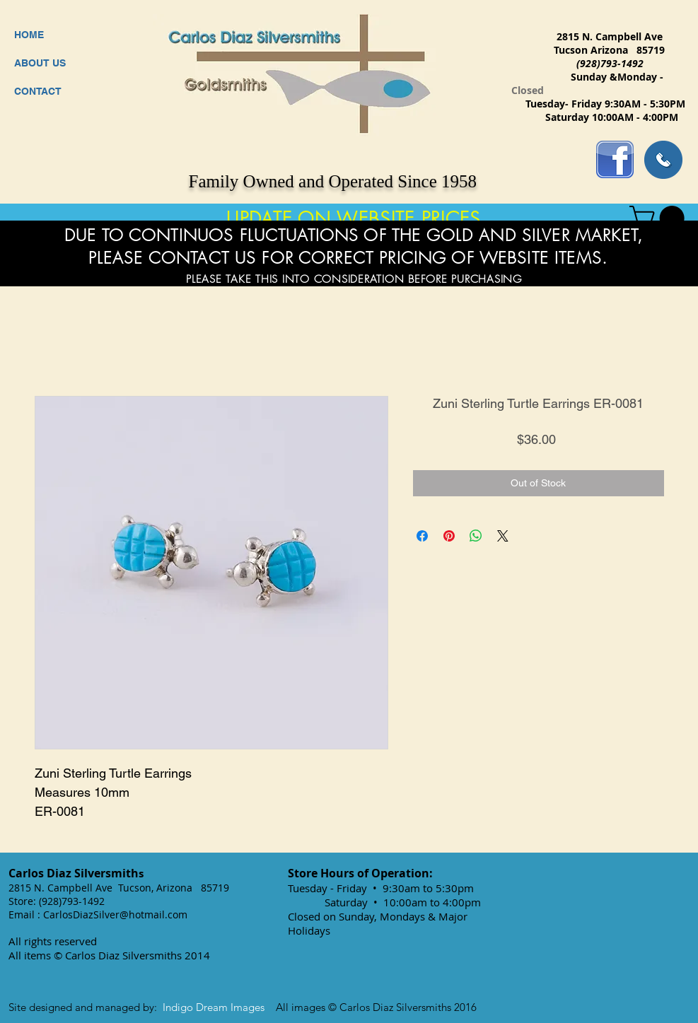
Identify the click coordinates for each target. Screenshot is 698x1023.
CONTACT (38, 91)
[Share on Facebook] (422, 535)
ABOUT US (40, 63)
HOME (29, 34)
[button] (659, 218)
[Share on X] (502, 535)
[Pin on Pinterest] (449, 535)
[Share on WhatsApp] (475, 535)
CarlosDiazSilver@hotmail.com (115, 914)
